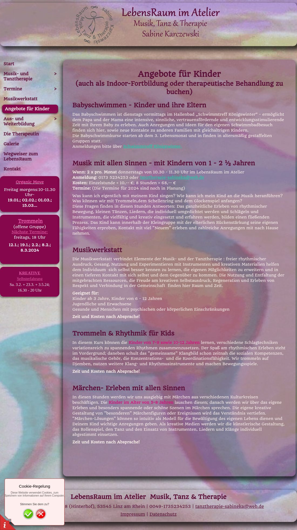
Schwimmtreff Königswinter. (152, 146)
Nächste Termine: (30, 232)
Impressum (132, 514)
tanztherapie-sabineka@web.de (172, 177)
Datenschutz (163, 514)
